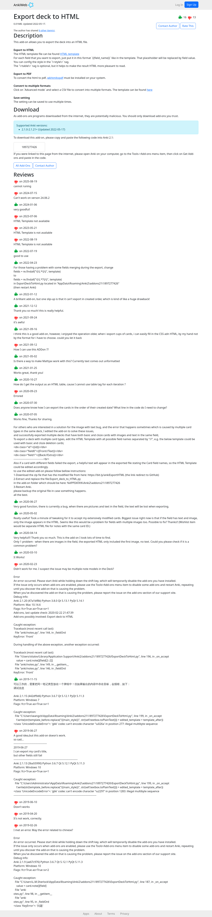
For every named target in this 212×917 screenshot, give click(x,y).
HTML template (69, 54)
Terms (111, 914)
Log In (179, 5)
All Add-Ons (23, 165)
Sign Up (191, 4)
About (98, 914)
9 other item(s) (47, 30)
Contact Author (167, 26)
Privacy (124, 914)
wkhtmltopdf (55, 78)
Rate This (188, 26)
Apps (86, 914)
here (149, 90)
